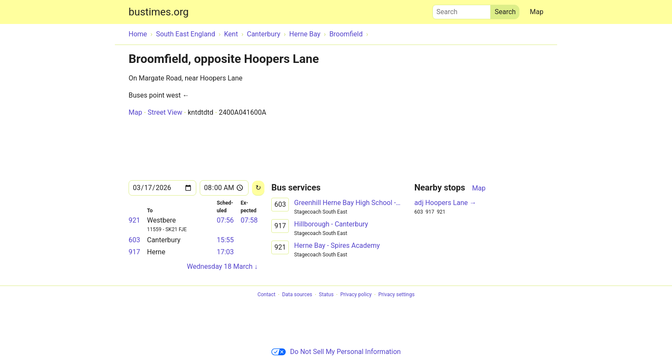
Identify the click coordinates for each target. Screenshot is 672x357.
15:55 (225, 240)
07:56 (225, 220)
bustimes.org (159, 12)
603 (134, 240)
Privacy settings (396, 295)
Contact (267, 295)
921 (134, 220)
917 (134, 252)
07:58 (249, 220)
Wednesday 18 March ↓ (222, 266)
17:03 (225, 252)
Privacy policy (356, 295)
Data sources (297, 295)
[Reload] (258, 188)
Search (461, 10)
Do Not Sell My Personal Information (336, 352)
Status (326, 295)
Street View (164, 112)
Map (536, 12)
